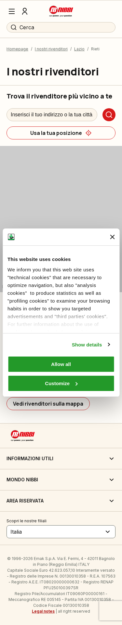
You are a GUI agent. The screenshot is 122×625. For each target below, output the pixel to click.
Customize (61, 383)
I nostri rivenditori (51, 48)
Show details (87, 344)
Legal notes (43, 611)
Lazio (79, 48)
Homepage (17, 48)
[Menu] (12, 11)
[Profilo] (25, 11)
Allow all (61, 364)
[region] (61, 219)
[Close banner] (112, 237)
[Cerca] (108, 114)
